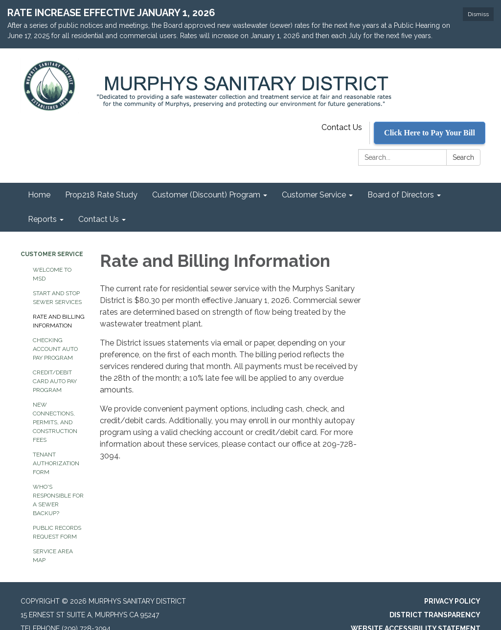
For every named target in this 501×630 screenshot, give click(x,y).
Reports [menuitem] (42, 206)
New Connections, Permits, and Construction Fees (55, 410)
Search (463, 145)
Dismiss (478, 14)
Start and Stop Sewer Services (57, 285)
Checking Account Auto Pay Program (55, 336)
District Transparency (434, 602)
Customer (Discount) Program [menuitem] (206, 182)
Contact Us (341, 114)
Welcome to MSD (52, 261)
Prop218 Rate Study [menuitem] (101, 182)
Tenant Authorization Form (56, 450)
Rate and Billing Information (59, 308)
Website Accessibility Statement (415, 616)
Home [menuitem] (39, 182)
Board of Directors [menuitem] (400, 182)
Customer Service (52, 241)
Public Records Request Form (57, 519)
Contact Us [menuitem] (98, 206)
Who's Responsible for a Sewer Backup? (58, 487)
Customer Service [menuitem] (314, 182)
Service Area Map (53, 543)
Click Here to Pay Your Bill (429, 120)
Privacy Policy (452, 588)
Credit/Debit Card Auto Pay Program (55, 368)
